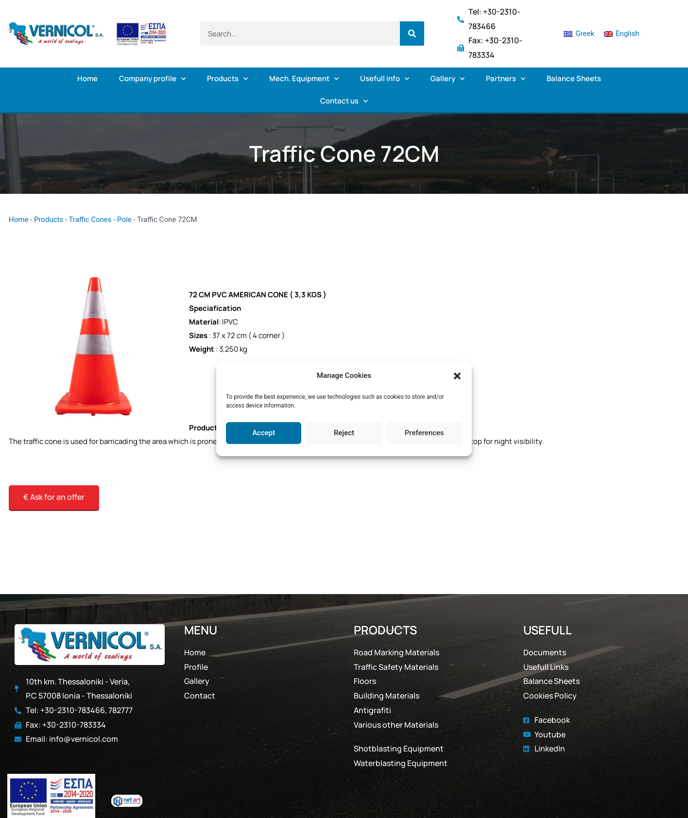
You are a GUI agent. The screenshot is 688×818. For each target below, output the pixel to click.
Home (87, 78)
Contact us (344, 101)
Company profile (152, 78)
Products (227, 78)
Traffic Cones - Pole (100, 219)
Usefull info (384, 78)
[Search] (412, 33)
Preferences (424, 432)
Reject (344, 432)
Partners (505, 78)
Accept (263, 432)
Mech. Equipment (304, 78)
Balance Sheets (574, 78)
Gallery (447, 78)
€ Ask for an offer (54, 497)
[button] (457, 376)
